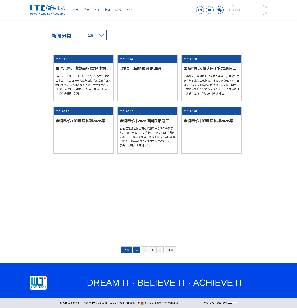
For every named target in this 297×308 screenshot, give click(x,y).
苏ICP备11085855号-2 (126, 303)
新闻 (108, 10)
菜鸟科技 (221, 303)
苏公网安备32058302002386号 (160, 303)
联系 (118, 10)
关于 (97, 10)
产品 (76, 10)
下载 (129, 10)
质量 (86, 10)
